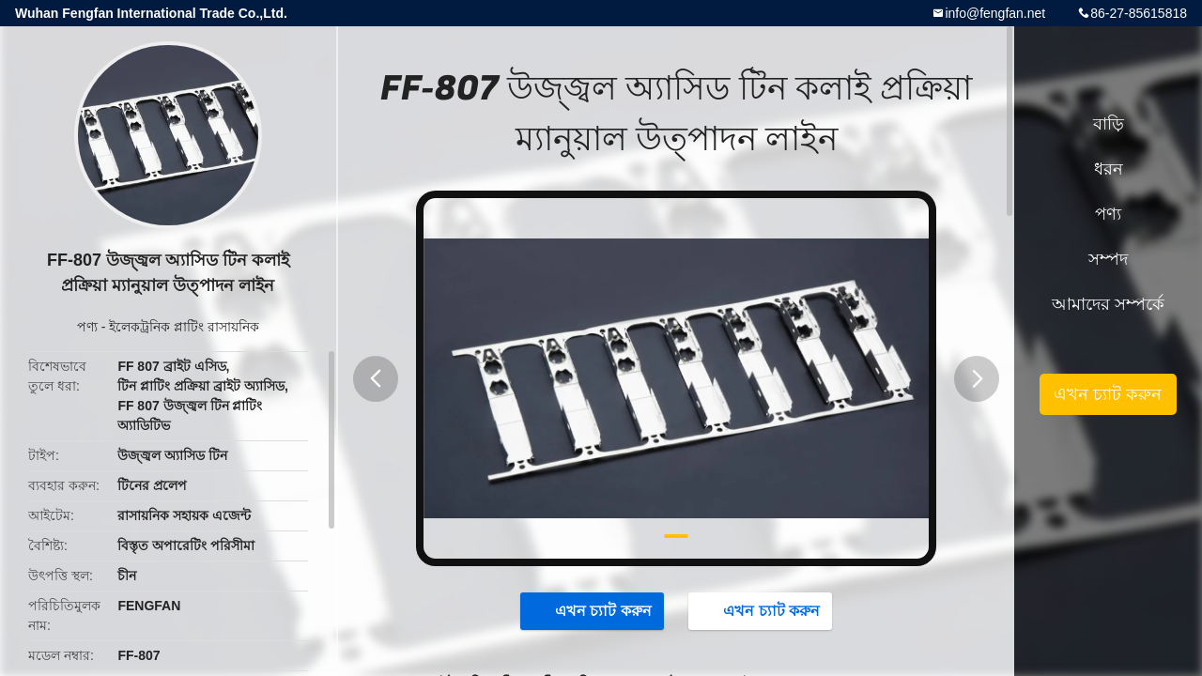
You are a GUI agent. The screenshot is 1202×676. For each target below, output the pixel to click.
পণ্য (87, 326)
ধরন (1108, 169)
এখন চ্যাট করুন (594, 610)
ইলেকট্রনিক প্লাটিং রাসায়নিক (184, 326)
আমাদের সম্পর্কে (1108, 304)
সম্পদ (1108, 259)
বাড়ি (1108, 124)
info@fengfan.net (995, 13)
